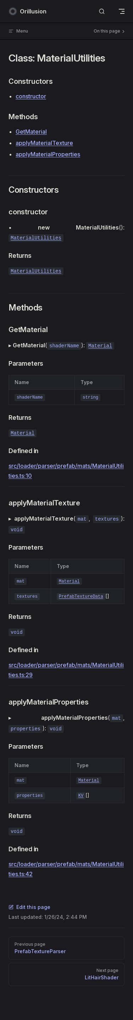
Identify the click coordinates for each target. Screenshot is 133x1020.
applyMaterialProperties (48, 154)
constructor (31, 96)
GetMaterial (31, 131)
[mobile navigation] (121, 11)
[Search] (101, 11)
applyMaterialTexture (44, 142)
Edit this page (29, 907)
